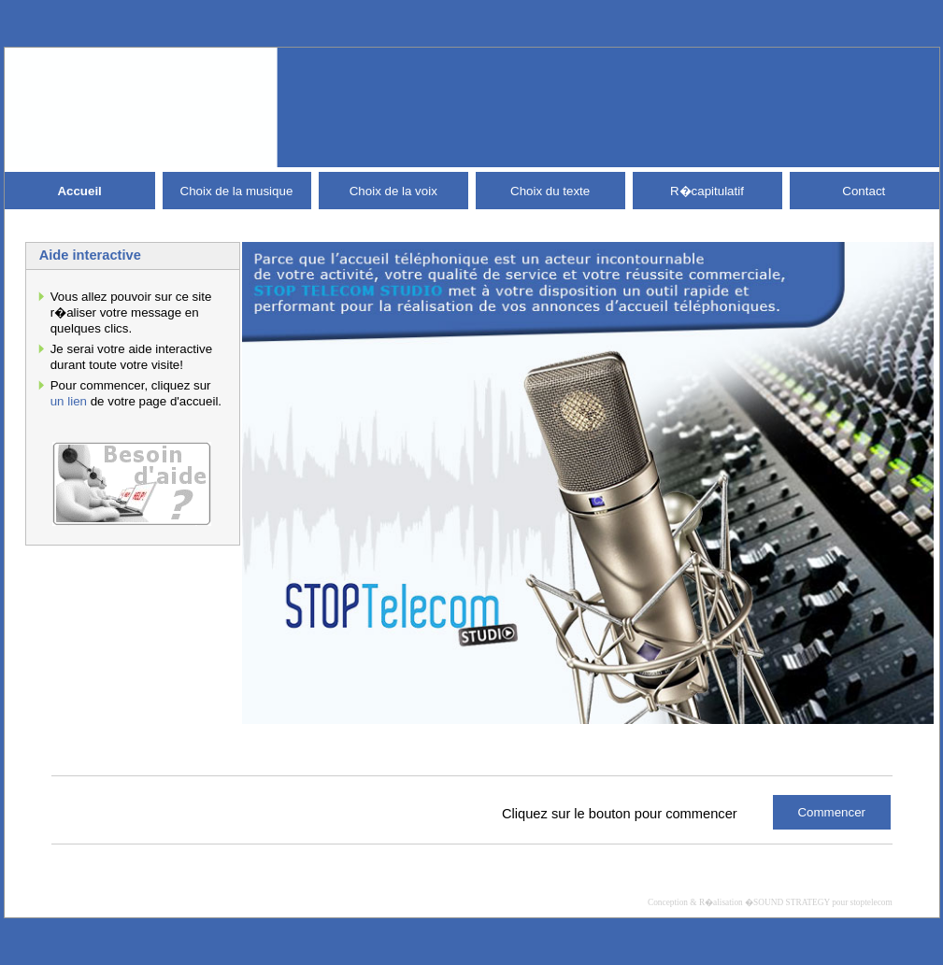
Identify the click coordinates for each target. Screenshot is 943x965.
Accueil (79, 191)
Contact (863, 191)
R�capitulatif (707, 191)
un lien (68, 401)
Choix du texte (550, 191)
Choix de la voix (393, 191)
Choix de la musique (236, 191)
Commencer (831, 812)
